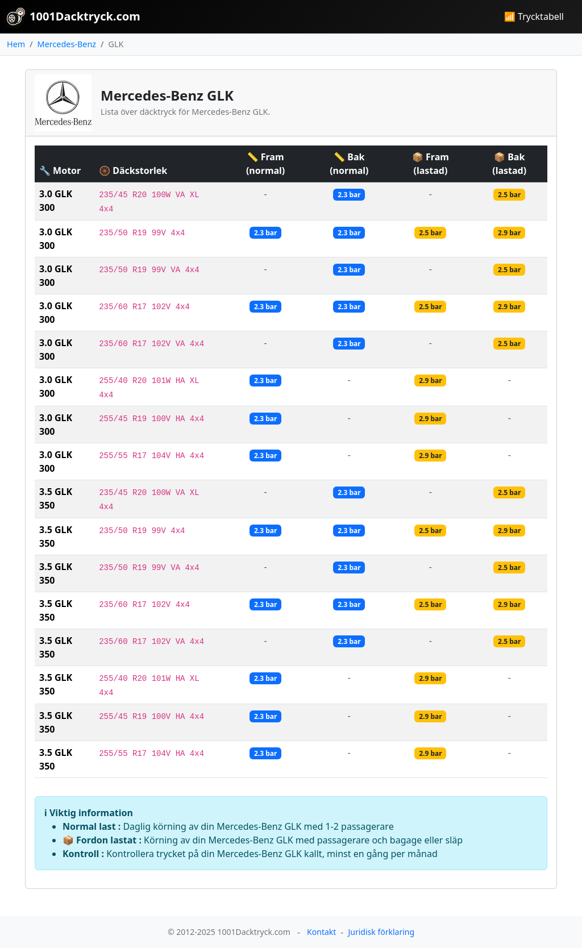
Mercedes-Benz (67, 44)
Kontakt (321, 931)
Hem (16, 44)
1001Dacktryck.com (73, 16)
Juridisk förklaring (381, 931)
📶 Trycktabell (534, 16)
